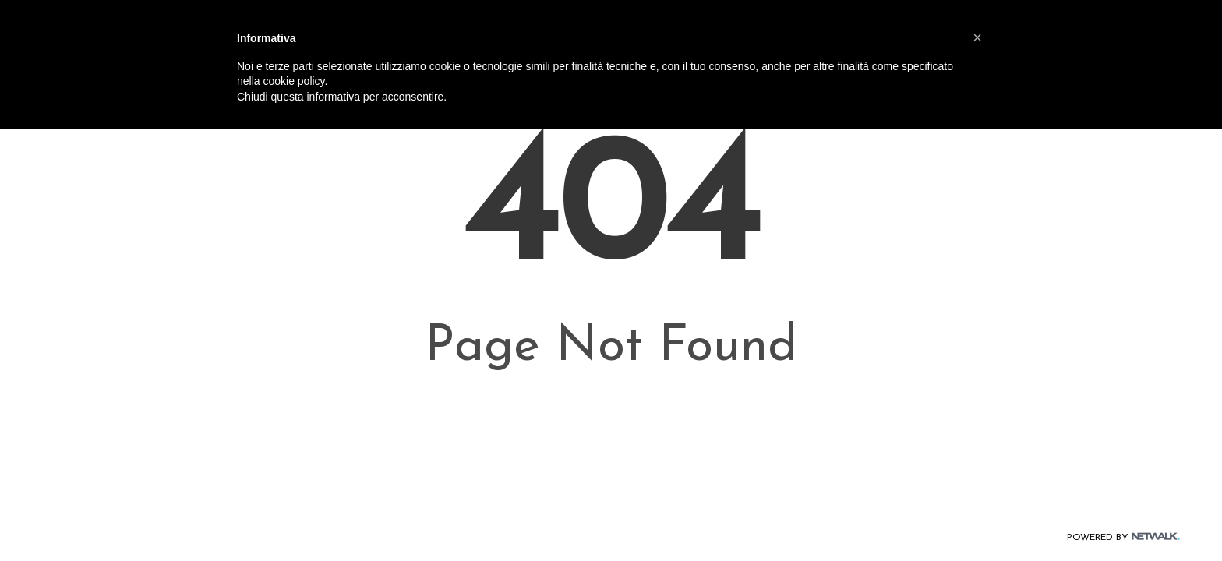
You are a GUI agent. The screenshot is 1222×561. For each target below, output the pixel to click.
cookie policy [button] (293, 81)
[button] (977, 37)
